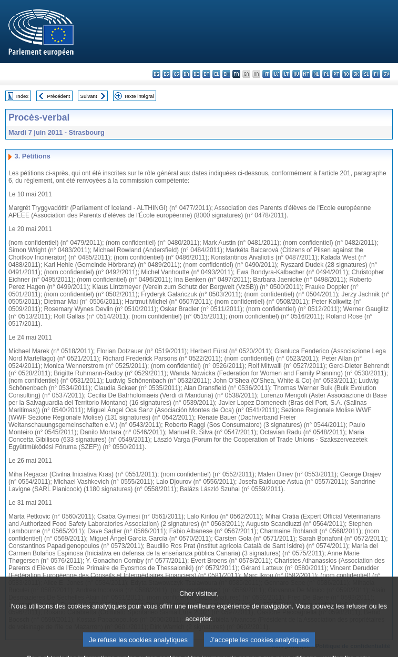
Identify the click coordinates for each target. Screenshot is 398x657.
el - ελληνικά (216, 74)
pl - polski (326, 74)
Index (22, 96)
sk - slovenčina (356, 74)
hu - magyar (296, 74)
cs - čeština (176, 74)
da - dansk (186, 74)
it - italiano (266, 74)
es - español (166, 74)
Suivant (88, 96)
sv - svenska (386, 74)
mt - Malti (306, 74)
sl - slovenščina (366, 74)
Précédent (58, 96)
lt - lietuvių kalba (286, 74)
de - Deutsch (196, 74)
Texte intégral (139, 96)
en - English (226, 74)
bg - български (156, 74)
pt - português (336, 74)
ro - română (346, 74)
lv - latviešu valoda (276, 74)
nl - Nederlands (316, 74)
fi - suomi (376, 74)
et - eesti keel (206, 74)
